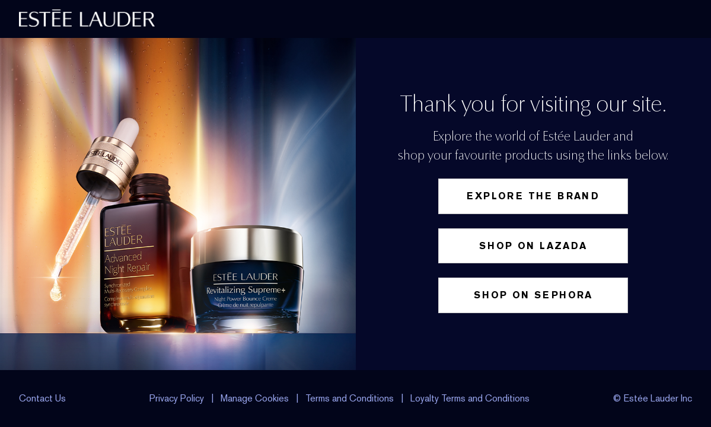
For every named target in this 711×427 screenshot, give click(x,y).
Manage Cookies (256, 398)
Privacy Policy (176, 398)
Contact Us (42, 398)
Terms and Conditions (349, 398)
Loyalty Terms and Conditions (470, 398)
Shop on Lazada (533, 246)
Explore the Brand (533, 196)
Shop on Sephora (533, 295)
